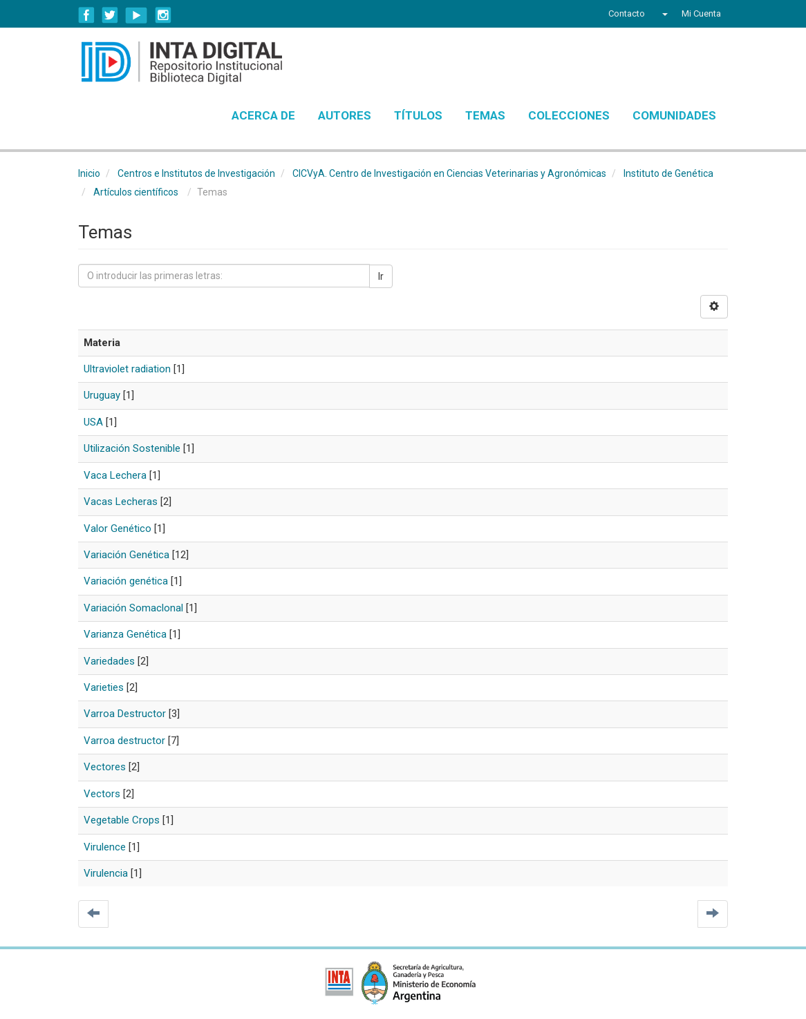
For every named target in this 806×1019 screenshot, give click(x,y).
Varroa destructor (124, 740)
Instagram (163, 15)
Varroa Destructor (125, 713)
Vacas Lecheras (121, 501)
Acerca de (263, 115)
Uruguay (102, 395)
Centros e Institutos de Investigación (196, 173)
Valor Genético (117, 528)
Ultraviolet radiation (127, 369)
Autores (344, 115)
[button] (663, 14)
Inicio (89, 173)
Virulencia (106, 873)
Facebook (86, 15)
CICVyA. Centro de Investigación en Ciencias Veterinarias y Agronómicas (449, 173)
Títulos (418, 115)
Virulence (105, 847)
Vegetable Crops (122, 820)
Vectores (105, 767)
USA (93, 422)
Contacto (626, 13)
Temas (485, 115)
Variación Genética (126, 555)
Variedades (109, 661)
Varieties (104, 687)
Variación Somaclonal (133, 608)
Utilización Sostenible (132, 448)
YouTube (136, 15)
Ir (381, 276)
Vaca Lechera (115, 475)
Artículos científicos (135, 192)
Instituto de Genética (668, 173)
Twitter (110, 15)
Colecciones (569, 115)
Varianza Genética (125, 634)
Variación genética (126, 581)
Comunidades (674, 115)
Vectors (102, 794)
